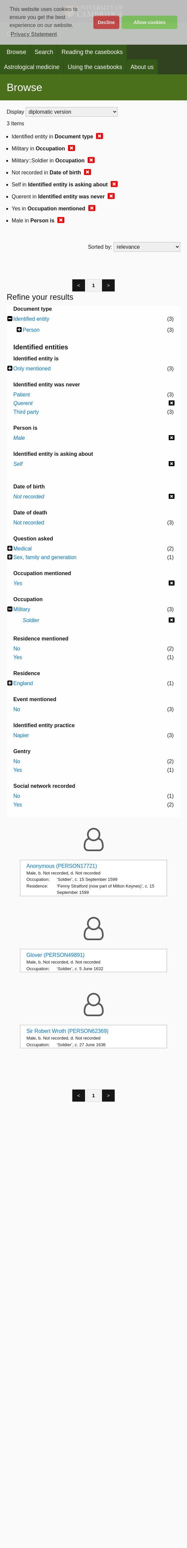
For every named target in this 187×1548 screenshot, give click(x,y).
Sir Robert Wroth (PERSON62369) (67, 1031)
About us (142, 67)
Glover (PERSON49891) (55, 955)
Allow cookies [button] (150, 22)
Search (44, 52)
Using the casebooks (95, 67)
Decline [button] (106, 22)
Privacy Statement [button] (34, 34)
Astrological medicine (31, 67)
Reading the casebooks (92, 52)
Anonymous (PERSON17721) (61, 866)
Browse (16, 52)
